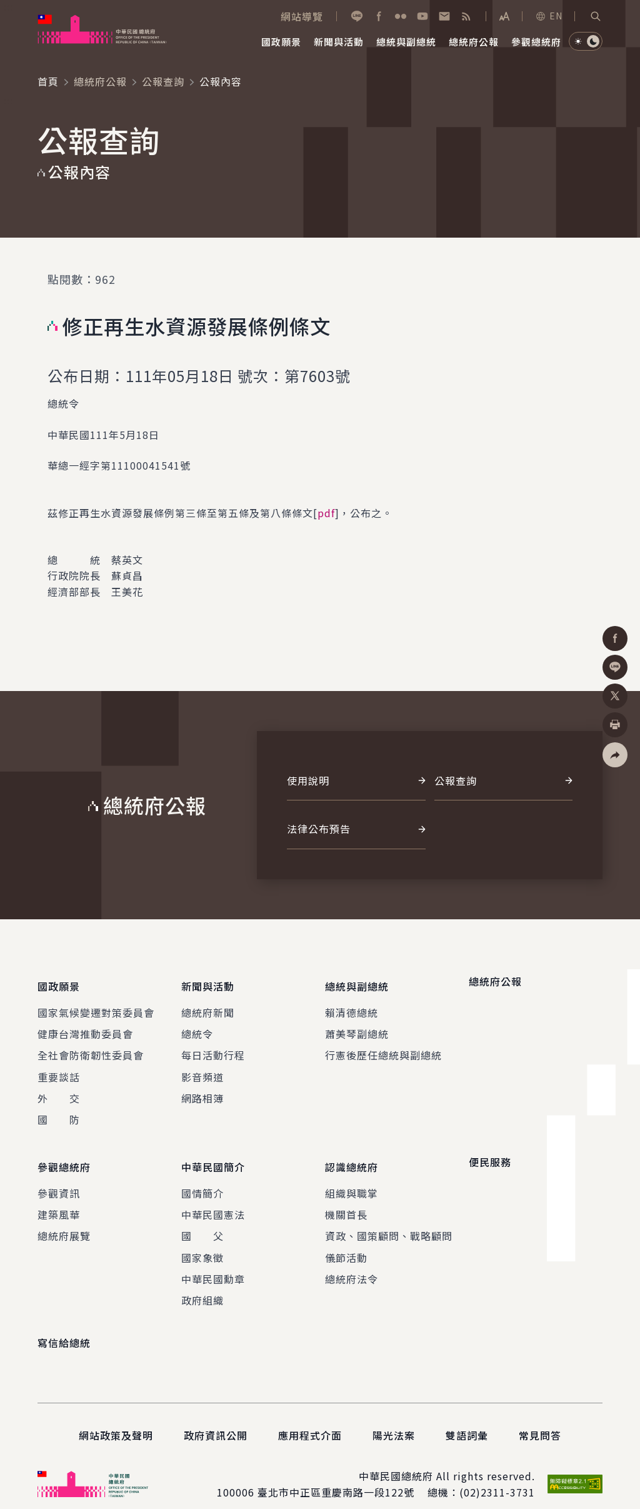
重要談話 (59, 1068)
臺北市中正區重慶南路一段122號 (336, 1475)
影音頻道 (202, 1068)
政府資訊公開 (216, 1418)
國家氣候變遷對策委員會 (96, 1003)
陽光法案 (393, 1418)
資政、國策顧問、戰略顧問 (388, 1219)
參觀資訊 (59, 1176)
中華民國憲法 (213, 1197)
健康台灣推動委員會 (85, 1025)
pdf (326, 512)
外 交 (59, 1090)
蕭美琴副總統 (357, 1025)
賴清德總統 (351, 1003)
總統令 (197, 1025)
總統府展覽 (64, 1219)
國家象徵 (202, 1240)
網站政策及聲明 (116, 1418)
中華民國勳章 (213, 1262)
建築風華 (59, 1197)
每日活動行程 (213, 1046)
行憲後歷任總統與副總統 (383, 1046)
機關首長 (346, 1197)
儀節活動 (346, 1240)
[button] (596, 16)
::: (8, 7)
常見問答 (540, 1418)
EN (548, 15)
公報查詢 (163, 81)
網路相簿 (202, 1090)
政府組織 (202, 1283)
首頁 (48, 81)
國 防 (59, 1111)
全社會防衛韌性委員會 (91, 1046)
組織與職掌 (351, 1176)
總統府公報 (100, 81)
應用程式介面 (310, 1418)
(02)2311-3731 (497, 1475)
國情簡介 (202, 1176)
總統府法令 (351, 1262)
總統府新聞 (207, 1003)
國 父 (202, 1219)
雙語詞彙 (467, 1418)
